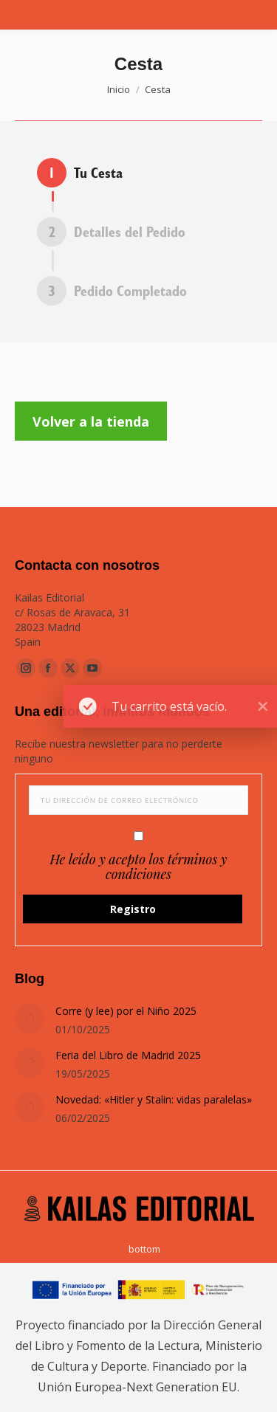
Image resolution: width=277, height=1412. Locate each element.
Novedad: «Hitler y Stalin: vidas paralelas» (153, 1099)
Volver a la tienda (91, 421)
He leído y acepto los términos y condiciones (139, 866)
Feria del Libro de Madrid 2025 (128, 1055)
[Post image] (29, 1018)
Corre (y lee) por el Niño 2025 (125, 1011)
